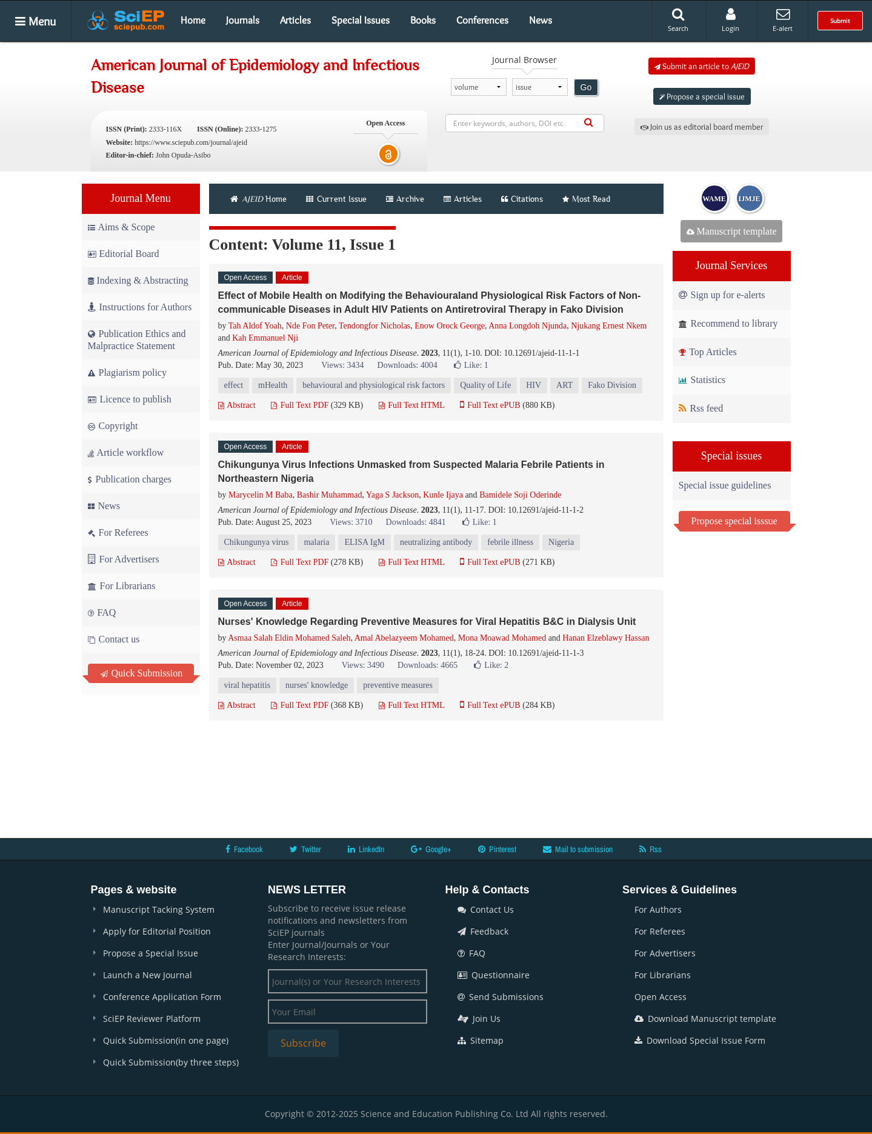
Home (193, 20)
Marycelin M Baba (260, 494)
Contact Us (486, 909)
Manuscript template (732, 231)
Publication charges (129, 479)
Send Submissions (501, 996)
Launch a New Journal (147, 975)
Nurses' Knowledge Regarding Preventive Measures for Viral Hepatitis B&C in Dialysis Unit (427, 621)
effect (234, 385)
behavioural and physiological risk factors (373, 385)
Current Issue (336, 199)
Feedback (483, 931)
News (540, 20)
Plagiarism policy (127, 372)
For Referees (118, 532)
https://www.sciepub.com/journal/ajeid (191, 142)
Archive (405, 199)
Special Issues (360, 20)
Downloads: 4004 (408, 365)
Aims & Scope (121, 227)
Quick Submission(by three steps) (171, 1062)
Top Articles (708, 352)
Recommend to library (728, 323)
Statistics (702, 380)
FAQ (102, 612)
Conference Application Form (162, 996)
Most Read (586, 199)
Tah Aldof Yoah (255, 325)
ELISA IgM (364, 542)
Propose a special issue (702, 96)
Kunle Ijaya (443, 494)
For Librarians (122, 586)
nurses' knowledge (316, 685)
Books (423, 20)
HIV (533, 385)
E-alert (783, 20)
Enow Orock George (449, 325)
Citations (522, 199)
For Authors (658, 909)
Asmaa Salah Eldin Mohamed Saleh (289, 637)
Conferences (482, 20)
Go (586, 87)
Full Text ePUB (490, 405)
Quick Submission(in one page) (165, 1040)
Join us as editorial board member (702, 126)
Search (678, 20)
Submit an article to (701, 66)
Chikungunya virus (256, 542)
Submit (840, 20)
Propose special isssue (734, 521)
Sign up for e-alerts (722, 295)
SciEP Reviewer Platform (152, 1018)
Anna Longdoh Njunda (527, 325)
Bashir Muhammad (329, 494)
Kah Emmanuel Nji (265, 337)
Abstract (237, 405)
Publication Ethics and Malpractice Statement (137, 340)
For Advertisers (123, 559)
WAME (714, 199)
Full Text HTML (412, 405)
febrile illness (510, 542)
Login (730, 20)
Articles (295, 20)
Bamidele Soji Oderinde (520, 494)
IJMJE (750, 199)
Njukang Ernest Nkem (609, 325)
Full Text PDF (299, 405)
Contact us (114, 639)
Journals (242, 20)
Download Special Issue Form (699, 1040)
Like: (471, 365)
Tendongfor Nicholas (374, 325)
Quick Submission (142, 673)
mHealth (272, 385)
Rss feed (701, 408)
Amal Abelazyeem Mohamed (404, 637)
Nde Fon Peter (310, 325)
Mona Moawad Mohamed (502, 637)
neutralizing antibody (436, 542)
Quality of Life (485, 385)
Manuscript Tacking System (159, 909)
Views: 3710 (351, 522)
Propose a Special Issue (150, 953)
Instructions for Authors (140, 307)
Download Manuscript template (705, 1018)
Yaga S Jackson (392, 494)
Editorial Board (123, 253)
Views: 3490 (363, 665)
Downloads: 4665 (428, 665)
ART (564, 385)
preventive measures (398, 685)
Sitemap (481, 1040)
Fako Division (612, 385)
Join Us (479, 1018)
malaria (316, 542)
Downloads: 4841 (416, 522)
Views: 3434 (342, 365)
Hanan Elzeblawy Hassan (605, 637)
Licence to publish (129, 399)
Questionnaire (494, 975)
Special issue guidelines (725, 485)
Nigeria (561, 542)
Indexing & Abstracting (138, 280)
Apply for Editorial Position (157, 931)
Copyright (113, 426)
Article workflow (126, 452)
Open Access (660, 996)
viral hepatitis (247, 685)
